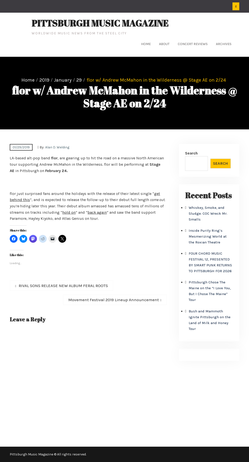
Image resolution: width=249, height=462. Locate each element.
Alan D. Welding (57, 147)
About (164, 44)
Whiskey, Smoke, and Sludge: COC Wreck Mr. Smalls (208, 213)
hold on (69, 212)
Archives (223, 44)
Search (191, 153)
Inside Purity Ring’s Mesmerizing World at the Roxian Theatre (208, 236)
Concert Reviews (193, 44)
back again (97, 212)
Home (146, 44)
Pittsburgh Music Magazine (100, 23)
